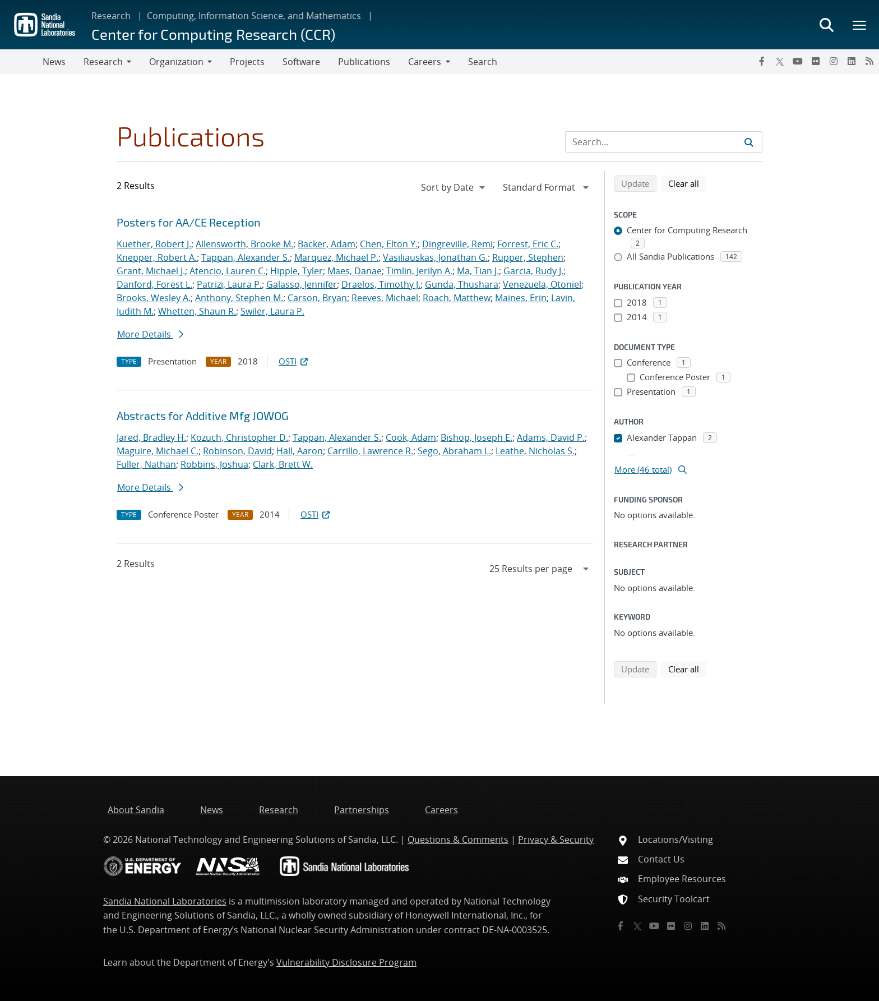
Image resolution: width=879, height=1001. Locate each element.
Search (482, 62)
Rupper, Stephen (527, 257)
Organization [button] (176, 62)
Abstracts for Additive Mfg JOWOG (203, 415)
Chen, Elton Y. (389, 244)
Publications (364, 62)
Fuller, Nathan (146, 464)
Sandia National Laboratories (164, 901)
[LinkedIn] (851, 61)
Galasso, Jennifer (301, 284)
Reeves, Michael (384, 298)
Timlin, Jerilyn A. (419, 271)
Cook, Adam (411, 437)
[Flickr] (815, 61)
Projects (247, 62)
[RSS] (869, 61)
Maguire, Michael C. (157, 451)
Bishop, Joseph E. (476, 437)
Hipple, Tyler (296, 271)
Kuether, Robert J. (154, 244)
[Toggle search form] (826, 24)
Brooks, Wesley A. (154, 298)
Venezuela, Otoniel (542, 284)
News (54, 62)
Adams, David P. (551, 437)
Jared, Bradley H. (151, 437)
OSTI (294, 361)
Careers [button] (424, 62)
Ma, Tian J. (478, 271)
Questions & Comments (458, 839)
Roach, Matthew (457, 298)
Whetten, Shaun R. (197, 311)
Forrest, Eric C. (527, 244)
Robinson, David (237, 451)
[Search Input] (663, 142)
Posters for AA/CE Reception (189, 222)
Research (111, 16)
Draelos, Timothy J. (380, 284)
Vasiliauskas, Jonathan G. (435, 257)
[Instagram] (833, 61)
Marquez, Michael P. (336, 257)
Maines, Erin (521, 298)
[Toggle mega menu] (860, 24)
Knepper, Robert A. (157, 257)
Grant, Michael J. (151, 271)
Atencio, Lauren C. (227, 271)
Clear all (687, 183)
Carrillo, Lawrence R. (370, 451)
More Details (150, 334)
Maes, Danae (354, 271)
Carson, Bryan (317, 298)
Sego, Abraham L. (454, 451)
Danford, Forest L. (154, 284)
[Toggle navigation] (21, 61)
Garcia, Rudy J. (533, 271)
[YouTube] (797, 61)
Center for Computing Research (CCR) (213, 34)
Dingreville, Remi (457, 244)
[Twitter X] (779, 61)
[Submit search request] (748, 142)
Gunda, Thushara (461, 284)
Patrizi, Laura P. (229, 284)
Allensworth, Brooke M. (244, 244)
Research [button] (103, 62)
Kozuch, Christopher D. (239, 437)
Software (301, 62)
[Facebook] (761, 61)
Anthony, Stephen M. (239, 298)
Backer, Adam (326, 244)
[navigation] (454, 187)
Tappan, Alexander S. (245, 257)
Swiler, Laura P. (272, 311)
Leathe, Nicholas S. (535, 451)
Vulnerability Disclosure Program (346, 962)
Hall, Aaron (299, 451)
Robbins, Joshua (214, 464)
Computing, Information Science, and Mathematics (254, 16)
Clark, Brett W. (283, 464)
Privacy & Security (556, 839)
